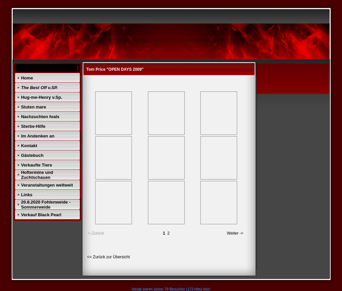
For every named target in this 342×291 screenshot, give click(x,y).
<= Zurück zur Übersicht (108, 257)
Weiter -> (235, 233)
